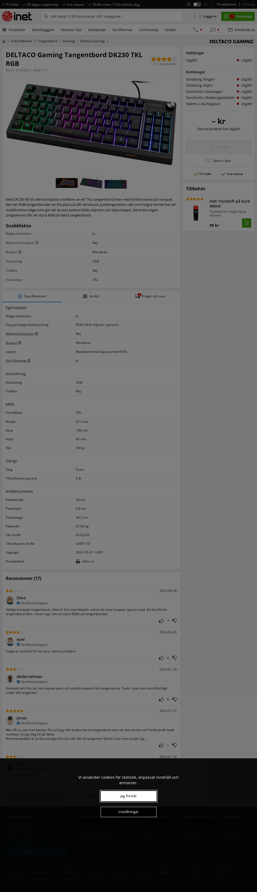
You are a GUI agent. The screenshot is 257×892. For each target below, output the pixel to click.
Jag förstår (128, 795)
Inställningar (128, 811)
